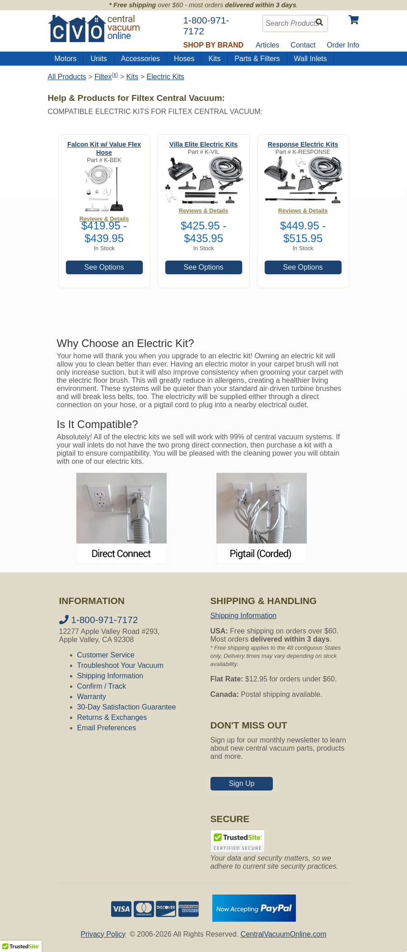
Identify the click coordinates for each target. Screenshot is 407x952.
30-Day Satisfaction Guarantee (126, 707)
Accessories (140, 58)
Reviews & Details (204, 210)
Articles (267, 45)
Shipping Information (110, 676)
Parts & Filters (257, 58)
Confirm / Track (101, 686)
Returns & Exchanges (112, 717)
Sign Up (242, 783)
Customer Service (106, 655)
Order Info (343, 45)
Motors (66, 58)
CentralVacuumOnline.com (284, 934)
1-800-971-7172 (98, 619)
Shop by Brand (213, 45)
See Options (104, 267)
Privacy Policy (103, 934)
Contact (302, 45)
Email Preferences (106, 728)
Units (98, 58)
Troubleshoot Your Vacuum (120, 665)
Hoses (184, 58)
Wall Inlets (310, 58)
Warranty (91, 696)
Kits (214, 58)
